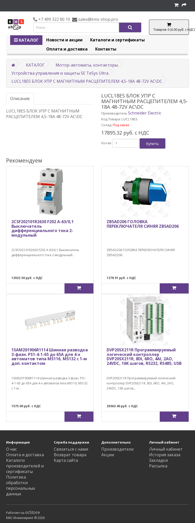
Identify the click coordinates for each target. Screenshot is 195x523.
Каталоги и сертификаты (117, 40)
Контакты (105, 49)
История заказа (164, 454)
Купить (152, 143)
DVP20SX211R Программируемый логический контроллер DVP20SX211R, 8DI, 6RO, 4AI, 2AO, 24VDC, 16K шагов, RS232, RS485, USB (144, 356)
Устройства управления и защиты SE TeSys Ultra (59, 73)
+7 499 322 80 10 (53, 19)
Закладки (158, 460)
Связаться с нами (71, 449)
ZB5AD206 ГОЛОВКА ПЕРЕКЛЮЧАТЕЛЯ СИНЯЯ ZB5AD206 (143, 224)
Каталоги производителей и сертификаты (25, 465)
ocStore (32, 512)
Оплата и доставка (67, 49)
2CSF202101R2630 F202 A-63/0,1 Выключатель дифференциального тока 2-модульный (42, 228)
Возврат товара (70, 454)
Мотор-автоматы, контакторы (87, 65)
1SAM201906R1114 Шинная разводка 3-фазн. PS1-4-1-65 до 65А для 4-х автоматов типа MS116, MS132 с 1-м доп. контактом (49, 356)
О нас (11, 449)
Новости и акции (64, 40)
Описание (20, 98)
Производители (117, 449)
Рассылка (158, 466)
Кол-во (106, 143)
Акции (107, 454)
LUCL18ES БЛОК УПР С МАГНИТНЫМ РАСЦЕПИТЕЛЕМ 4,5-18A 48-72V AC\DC (86, 81)
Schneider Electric (144, 113)
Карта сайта (66, 460)
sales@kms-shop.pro (97, 19)
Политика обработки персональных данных (20, 485)
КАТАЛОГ (26, 40)
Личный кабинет (166, 449)
